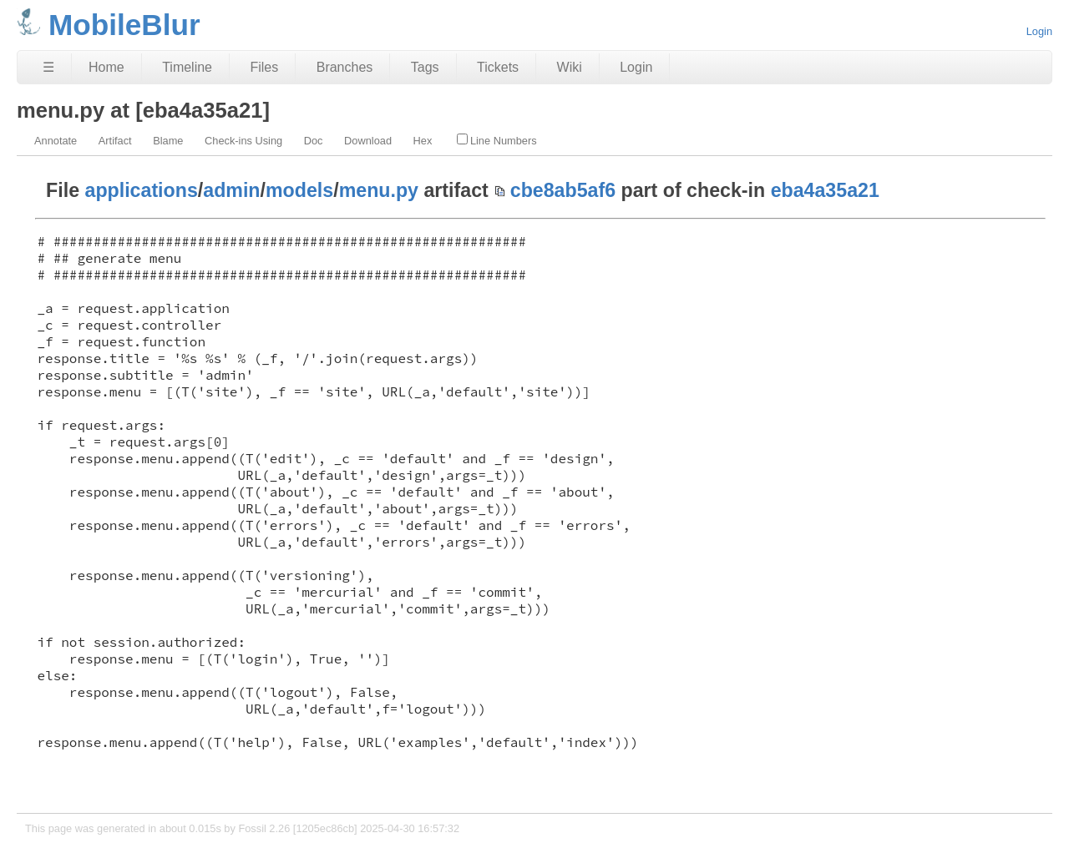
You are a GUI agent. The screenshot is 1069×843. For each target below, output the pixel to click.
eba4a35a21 (825, 190)
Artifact (115, 140)
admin (231, 190)
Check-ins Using (243, 140)
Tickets (498, 67)
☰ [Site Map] (48, 67)
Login (1039, 31)
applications (141, 190)
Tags (425, 67)
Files (264, 67)
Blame (168, 140)
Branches (345, 67)
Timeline (187, 67)
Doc (313, 140)
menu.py (378, 190)
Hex (423, 140)
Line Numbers (497, 140)
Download (368, 140)
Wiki (569, 67)
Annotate (55, 140)
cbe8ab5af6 (563, 190)
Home (106, 67)
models (299, 190)
